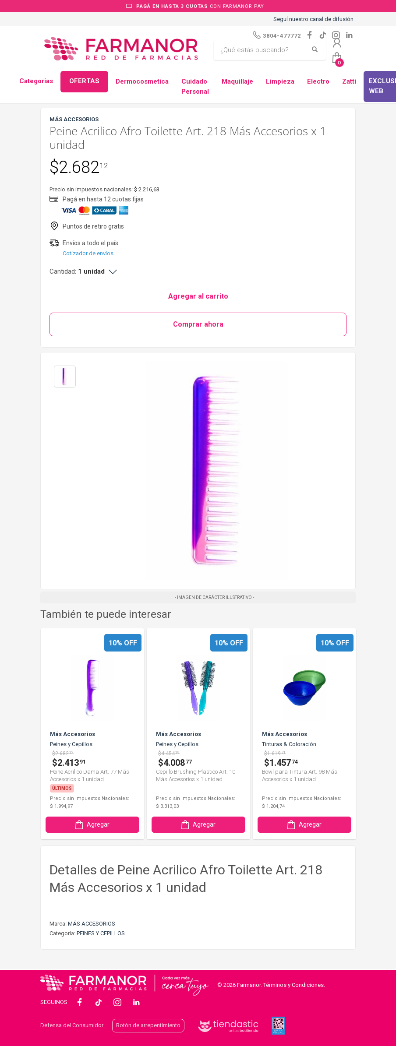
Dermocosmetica (142, 81)
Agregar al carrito (198, 296)
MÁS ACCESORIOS (91, 923)
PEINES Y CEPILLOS (101, 933)
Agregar (92, 824)
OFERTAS (84, 81)
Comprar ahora (198, 324)
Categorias (36, 81)
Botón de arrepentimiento (148, 1025)
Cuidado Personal (195, 86)
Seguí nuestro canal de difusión (313, 19)
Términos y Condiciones (293, 985)
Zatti (349, 81)
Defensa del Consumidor (71, 1025)
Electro (318, 81)
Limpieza (280, 81)
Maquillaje (237, 81)
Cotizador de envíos (88, 253)
